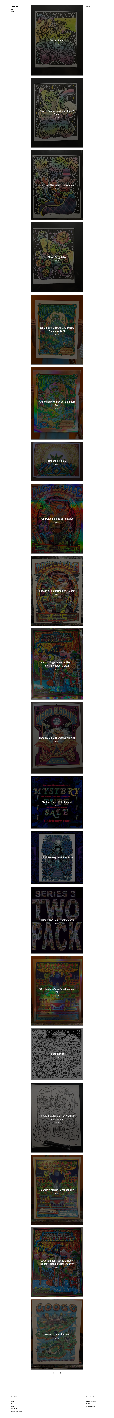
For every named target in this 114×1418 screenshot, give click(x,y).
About (12, 11)
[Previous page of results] (53, 1373)
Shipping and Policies (16, 1411)
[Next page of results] (60, 1373)
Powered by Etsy (90, 1406)
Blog (12, 9)
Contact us (14, 1409)
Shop (12, 1401)
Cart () (88, 6)
